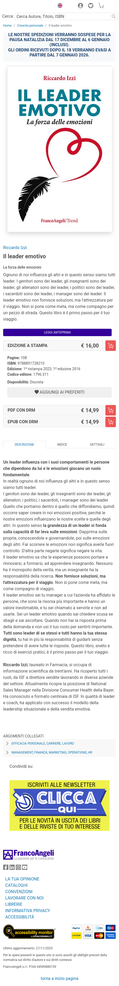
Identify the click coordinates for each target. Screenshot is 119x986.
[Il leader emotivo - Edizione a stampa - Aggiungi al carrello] (110, 345)
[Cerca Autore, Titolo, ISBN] (62, 16)
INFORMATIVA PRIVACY (27, 910)
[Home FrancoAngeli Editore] (21, 6)
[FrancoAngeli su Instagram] (18, 868)
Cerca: (8, 16)
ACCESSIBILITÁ (19, 917)
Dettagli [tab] (97, 444)
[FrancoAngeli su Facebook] (5, 868)
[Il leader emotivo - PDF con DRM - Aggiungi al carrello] (110, 410)
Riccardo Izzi (15, 247)
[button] (58, 6)
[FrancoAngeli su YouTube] (24, 868)
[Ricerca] (114, 16)
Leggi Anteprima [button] (57, 332)
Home (7, 25)
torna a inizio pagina (59, 978)
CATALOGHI (16, 885)
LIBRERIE (13, 904)
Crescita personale (30, 25)
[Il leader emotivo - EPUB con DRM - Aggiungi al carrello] (110, 422)
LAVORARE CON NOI (24, 898)
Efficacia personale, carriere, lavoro (43, 743)
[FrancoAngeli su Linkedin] (12, 868)
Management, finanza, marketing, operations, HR (52, 752)
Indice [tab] (62, 444)
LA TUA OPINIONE (22, 879)
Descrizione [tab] (24, 444)
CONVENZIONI (19, 891)
